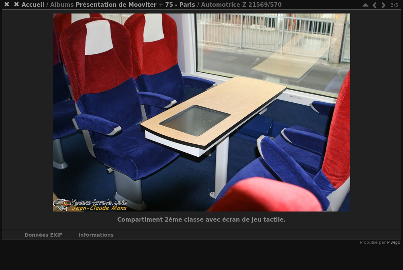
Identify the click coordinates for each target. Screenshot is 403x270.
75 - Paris (180, 5)
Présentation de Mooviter (116, 5)
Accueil (32, 5)
